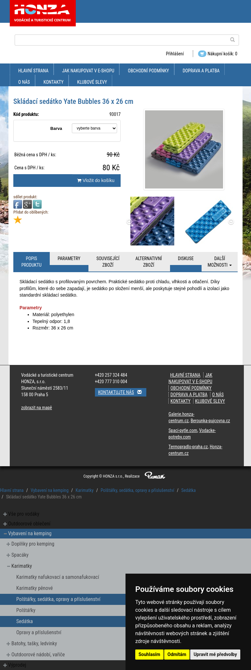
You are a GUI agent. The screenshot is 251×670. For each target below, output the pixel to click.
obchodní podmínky (148, 70)
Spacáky (20, 555)
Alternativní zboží (149, 262)
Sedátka (188, 490)
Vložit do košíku (95, 180)
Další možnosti (219, 262)
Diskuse (185, 258)
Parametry (69, 258)
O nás (24, 82)
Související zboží (107, 262)
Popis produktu (31, 262)
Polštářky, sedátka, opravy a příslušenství (137, 490)
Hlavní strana (33, 70)
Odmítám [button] (176, 654)
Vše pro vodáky (23, 514)
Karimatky (84, 490)
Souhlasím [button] (149, 654)
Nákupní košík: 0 (217, 53)
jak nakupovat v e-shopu (88, 70)
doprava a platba (201, 70)
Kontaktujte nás (122, 392)
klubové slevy (92, 82)
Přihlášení (175, 53)
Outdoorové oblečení (29, 524)
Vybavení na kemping (50, 490)
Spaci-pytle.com (182, 430)
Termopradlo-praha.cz (188, 446)
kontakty (54, 82)
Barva (56, 128)
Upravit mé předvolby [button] (215, 654)
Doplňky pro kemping (32, 544)
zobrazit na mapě (36, 407)
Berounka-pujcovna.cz (210, 420)
